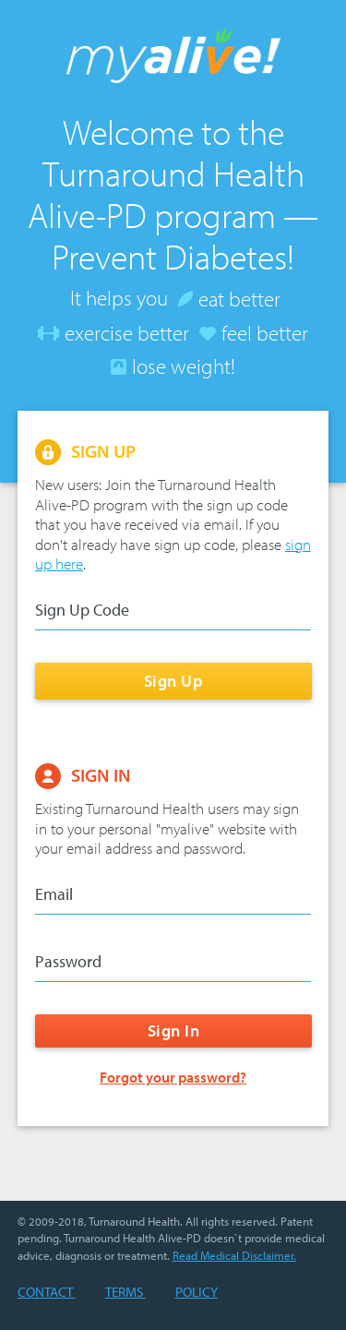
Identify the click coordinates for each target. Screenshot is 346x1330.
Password (68, 962)
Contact (47, 1291)
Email (54, 894)
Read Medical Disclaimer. (234, 1255)
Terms (125, 1291)
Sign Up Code (82, 610)
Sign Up (173, 680)
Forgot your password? (173, 1077)
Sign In (173, 1031)
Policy (196, 1291)
